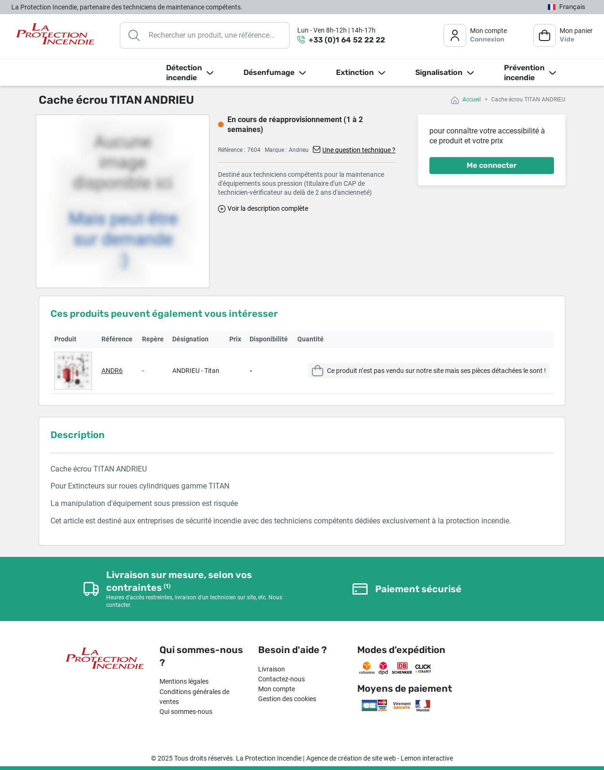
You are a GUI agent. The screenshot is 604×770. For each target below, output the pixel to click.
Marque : (276, 150)
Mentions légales (184, 681)
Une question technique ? (358, 150)
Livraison (271, 669)
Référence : (231, 150)
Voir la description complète (267, 208)
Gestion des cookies (287, 699)
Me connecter (492, 165)
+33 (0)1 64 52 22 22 (347, 39)
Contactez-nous (281, 679)
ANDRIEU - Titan (195, 370)
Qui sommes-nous (185, 711)
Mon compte (276, 689)
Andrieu (299, 150)
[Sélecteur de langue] (566, 7)
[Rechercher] (205, 35)
